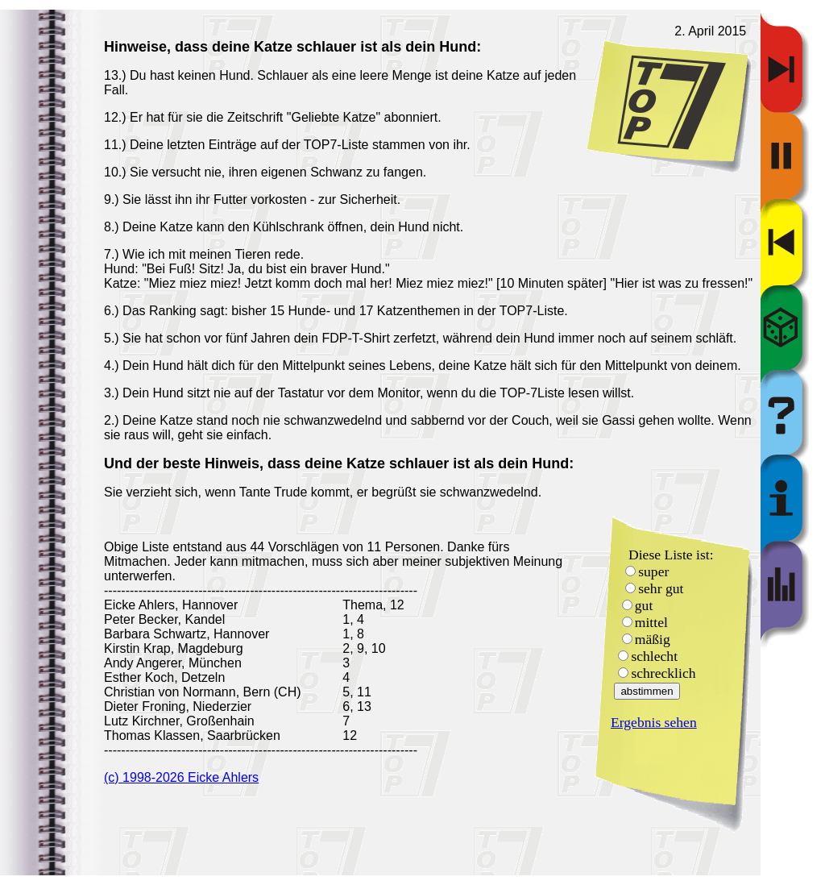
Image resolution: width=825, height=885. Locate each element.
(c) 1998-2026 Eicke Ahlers (181, 777)
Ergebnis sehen (654, 722)
